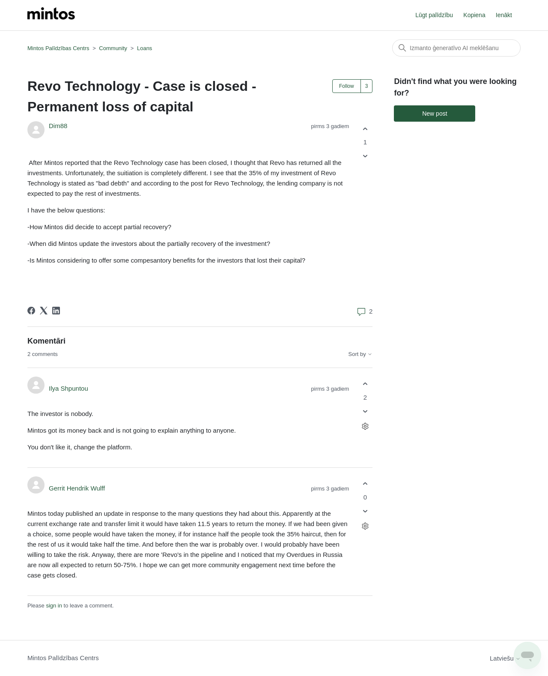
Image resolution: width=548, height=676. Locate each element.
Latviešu (505, 658)
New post (434, 113)
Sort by (360, 354)
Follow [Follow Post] (346, 86)
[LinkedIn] (56, 310)
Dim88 (58, 125)
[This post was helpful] (364, 128)
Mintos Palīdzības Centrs (58, 48)
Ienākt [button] (504, 15)
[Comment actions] (364, 426)
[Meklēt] (456, 48)
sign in (54, 605)
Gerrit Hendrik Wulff (77, 488)
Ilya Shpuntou (68, 388)
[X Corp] (44, 310)
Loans (144, 48)
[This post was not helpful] (364, 156)
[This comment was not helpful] (364, 411)
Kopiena (474, 15)
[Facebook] (31, 310)
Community (113, 48)
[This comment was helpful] (364, 384)
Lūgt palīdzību (434, 15)
